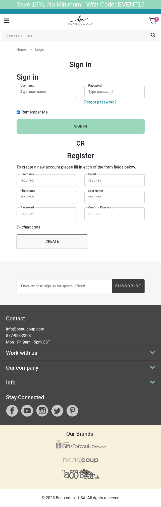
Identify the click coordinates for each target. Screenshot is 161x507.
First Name (28, 191)
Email (92, 174)
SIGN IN (80, 126)
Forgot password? (100, 102)
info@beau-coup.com (25, 329)
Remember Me (35, 112)
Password (95, 85)
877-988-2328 (18, 335)
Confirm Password (101, 207)
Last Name (95, 191)
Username (27, 85)
